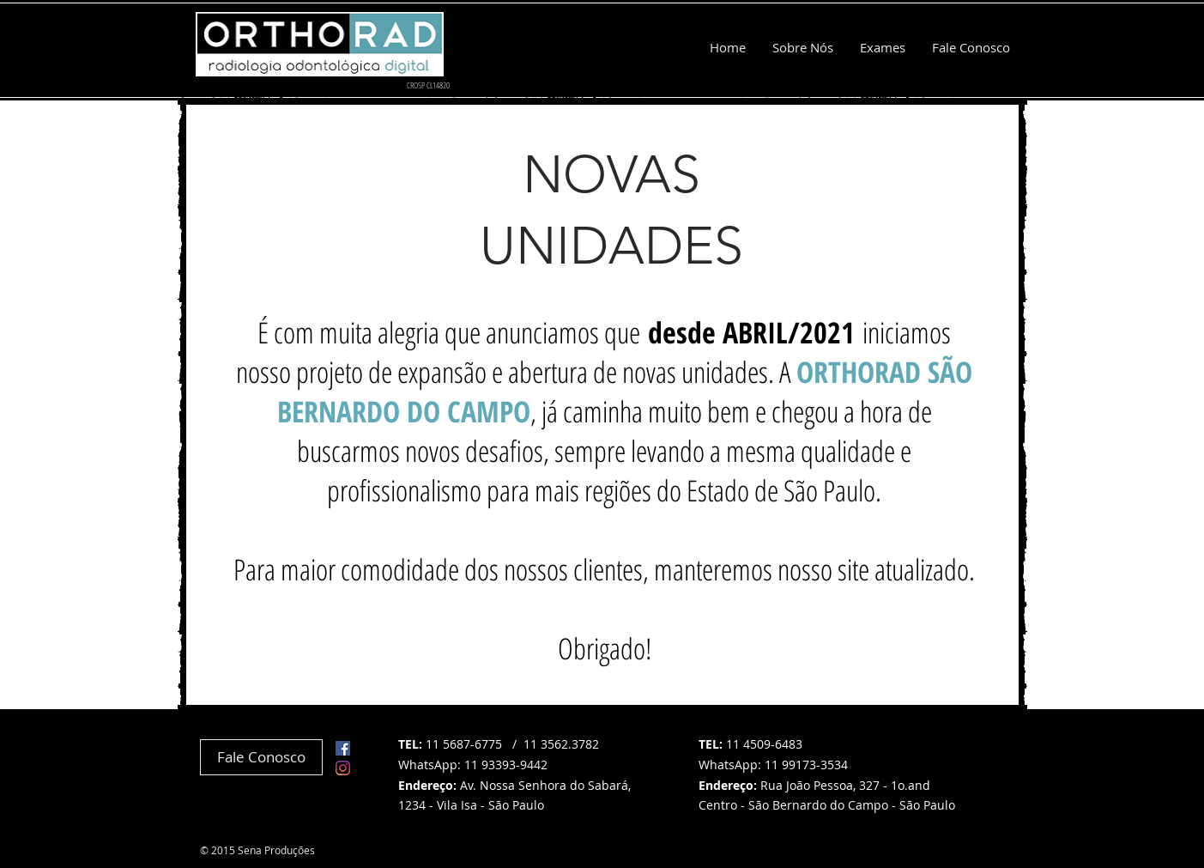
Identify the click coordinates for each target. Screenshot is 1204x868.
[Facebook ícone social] (343, 748)
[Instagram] (343, 768)
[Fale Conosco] (261, 757)
